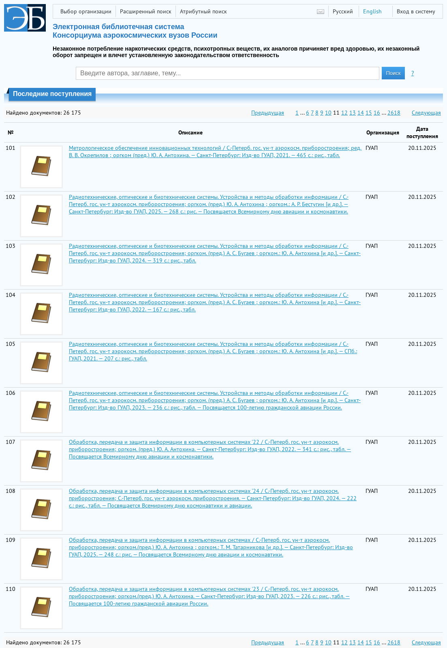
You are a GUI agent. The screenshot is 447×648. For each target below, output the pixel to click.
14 (360, 112)
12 (344, 112)
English (372, 11)
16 (377, 112)
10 (328, 112)
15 (369, 112)
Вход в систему (416, 11)
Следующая (426, 112)
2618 (393, 112)
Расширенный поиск (145, 11)
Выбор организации (85, 11)
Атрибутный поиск (203, 11)
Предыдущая (267, 112)
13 (352, 112)
